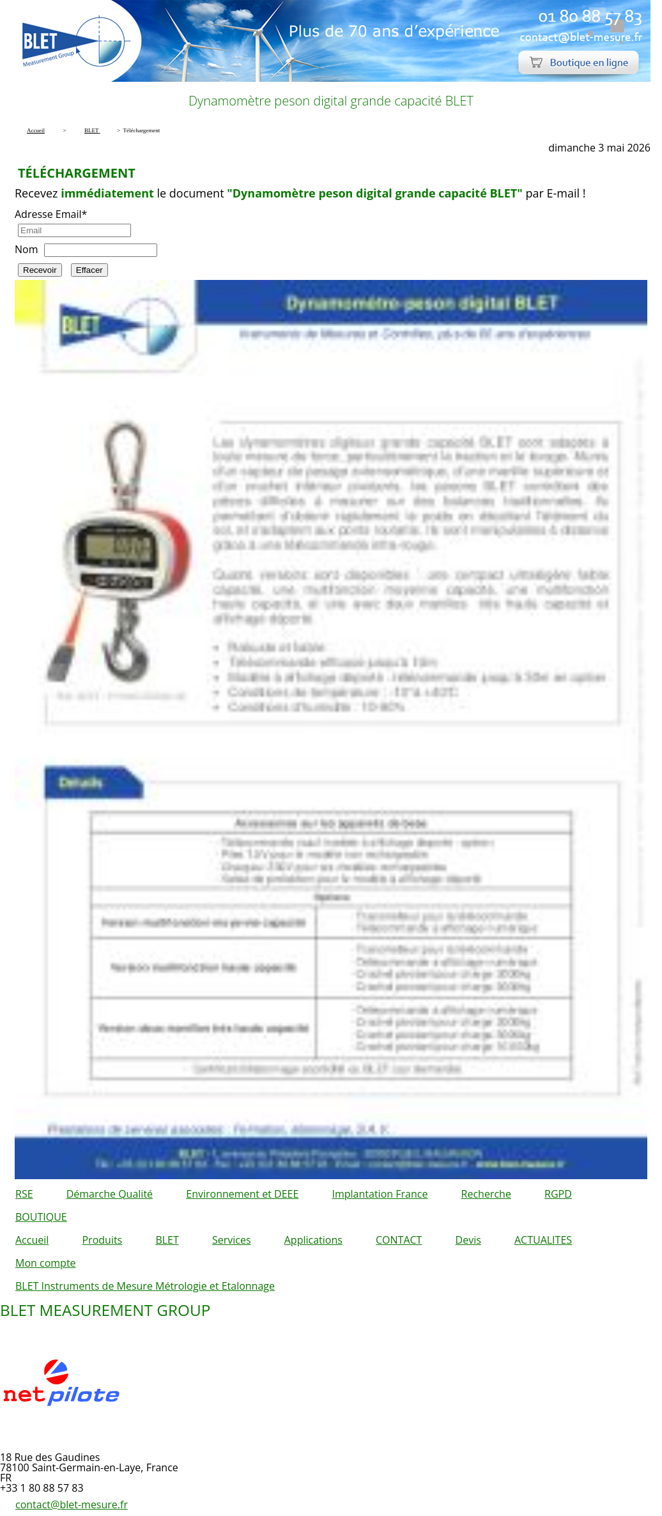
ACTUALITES (543, 1240)
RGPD (558, 1194)
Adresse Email (51, 214)
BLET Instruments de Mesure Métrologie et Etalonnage (145, 1286)
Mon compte (45, 1263)
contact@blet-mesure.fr (71, 1504)
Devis (468, 1240)
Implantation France (380, 1194)
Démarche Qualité (109, 1194)
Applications (313, 1240)
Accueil (32, 1240)
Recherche (486, 1194)
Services (231, 1240)
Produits (102, 1240)
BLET (166, 1240)
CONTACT (399, 1240)
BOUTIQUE (41, 1217)
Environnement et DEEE (242, 1194)
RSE (24, 1194)
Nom (26, 249)
